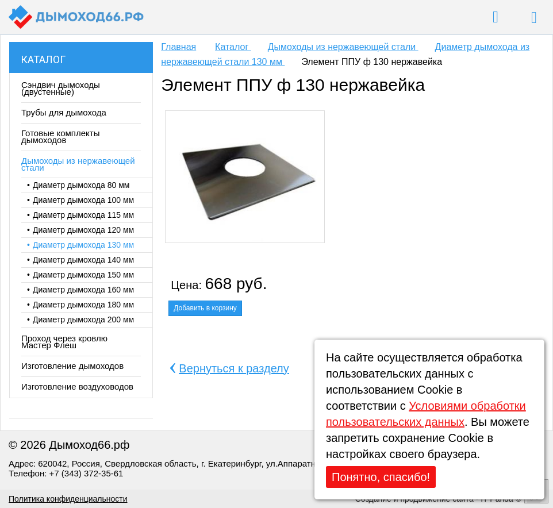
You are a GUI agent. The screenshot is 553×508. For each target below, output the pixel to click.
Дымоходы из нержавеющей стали (343, 47)
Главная (178, 47)
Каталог (43, 59)
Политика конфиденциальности (68, 498)
